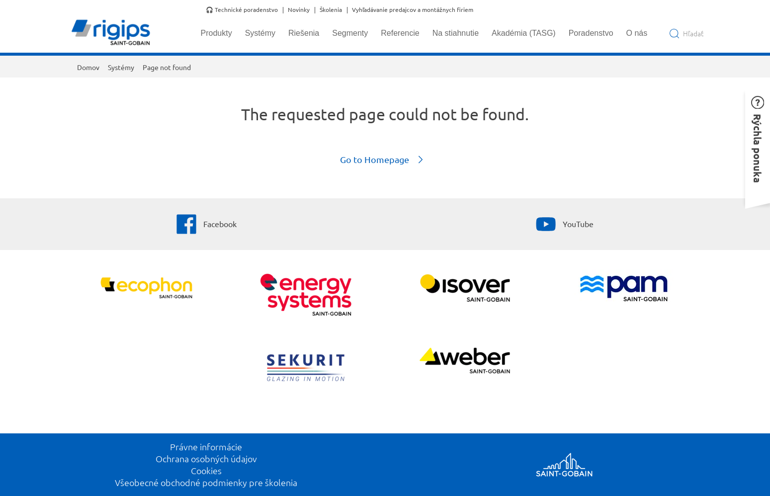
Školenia (331, 9)
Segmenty (350, 33)
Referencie (400, 33)
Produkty (216, 33)
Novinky (299, 9)
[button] (757, 146)
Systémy (260, 33)
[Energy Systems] (305, 296)
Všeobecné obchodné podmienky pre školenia (206, 482)
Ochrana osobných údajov (206, 458)
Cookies (206, 470)
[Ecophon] (146, 289)
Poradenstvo (591, 33)
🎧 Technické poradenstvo (242, 9)
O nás (637, 33)
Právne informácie (206, 446)
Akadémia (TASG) (524, 33)
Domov (88, 67)
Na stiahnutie (455, 33)
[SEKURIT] (305, 369)
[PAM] (623, 289)
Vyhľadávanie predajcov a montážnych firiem (412, 9)
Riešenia (303, 33)
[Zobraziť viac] (464, 289)
